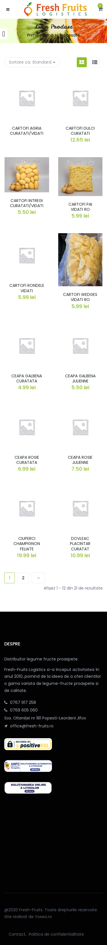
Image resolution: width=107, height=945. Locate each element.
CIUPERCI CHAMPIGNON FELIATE (26, 544)
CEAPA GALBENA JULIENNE (80, 378)
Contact (17, 934)
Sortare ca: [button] (32, 62)
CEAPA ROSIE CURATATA (27, 459)
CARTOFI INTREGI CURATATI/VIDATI (26, 203)
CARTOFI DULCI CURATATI (80, 130)
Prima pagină (40, 35)
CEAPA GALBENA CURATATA (26, 378)
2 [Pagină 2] (23, 578)
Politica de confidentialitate (56, 934)
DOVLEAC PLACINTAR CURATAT (80, 544)
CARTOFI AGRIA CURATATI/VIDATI (26, 130)
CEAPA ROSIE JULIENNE (80, 459)
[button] (100, 9)
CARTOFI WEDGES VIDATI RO (80, 297)
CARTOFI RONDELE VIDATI (26, 288)
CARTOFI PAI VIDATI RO (80, 206)
